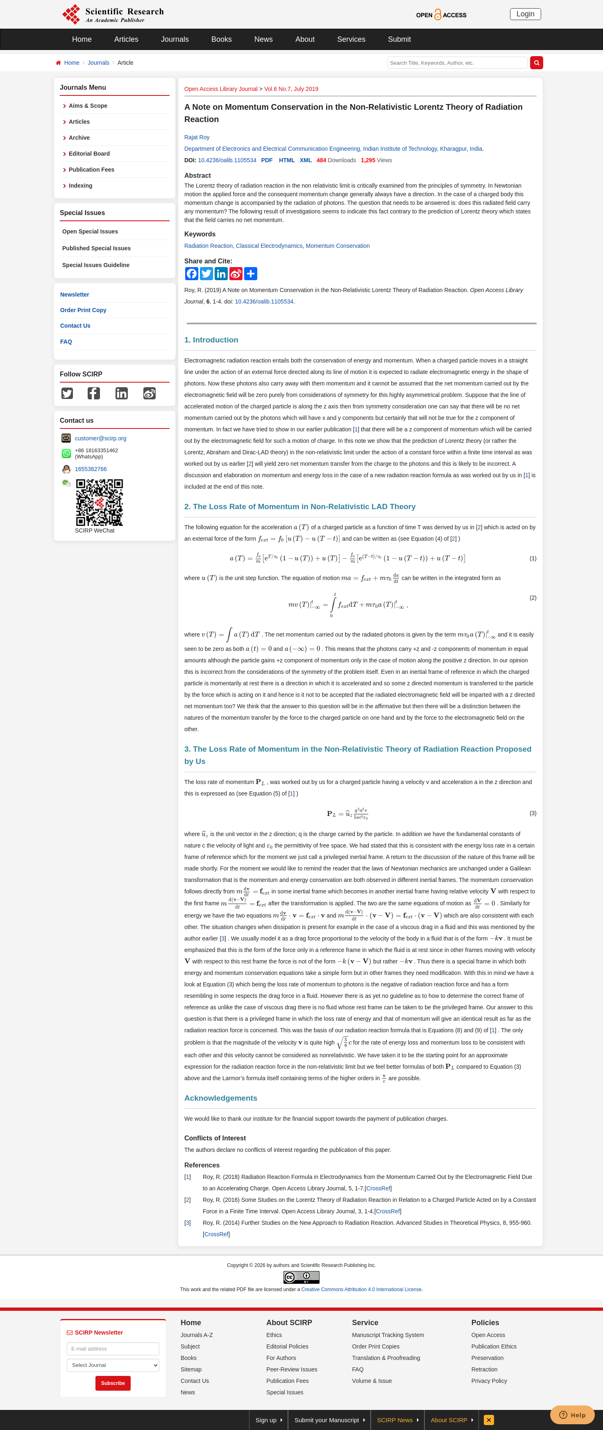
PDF (267, 160)
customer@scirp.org (100, 438)
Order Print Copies (376, 1346)
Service (365, 1323)
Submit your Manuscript (327, 1419)
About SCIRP (289, 1323)
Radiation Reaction (208, 245)
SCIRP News (395, 1419)
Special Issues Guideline (95, 265)
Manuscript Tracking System (388, 1335)
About (305, 39)
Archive (79, 137)
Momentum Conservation (338, 245)
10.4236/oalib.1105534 (227, 160)
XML (306, 160)
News (263, 39)
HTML (287, 160)
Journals (175, 39)
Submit (399, 39)
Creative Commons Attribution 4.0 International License (362, 1289)
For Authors (281, 1358)
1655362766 (91, 469)
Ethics (274, 1335)
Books (221, 39)
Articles (126, 39)
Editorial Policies (287, 1346)
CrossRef (378, 1188)
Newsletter (74, 294)
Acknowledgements (220, 1098)
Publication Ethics (494, 1346)
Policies (485, 1323)
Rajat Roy (196, 137)
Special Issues (284, 1392)
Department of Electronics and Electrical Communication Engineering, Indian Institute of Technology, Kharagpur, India (333, 148)
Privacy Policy (489, 1381)
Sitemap (191, 1369)
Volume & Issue (372, 1381)
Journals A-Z (197, 1335)
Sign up (266, 1419)
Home (82, 39)
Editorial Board (89, 153)
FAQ (66, 341)
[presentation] (302, 527)
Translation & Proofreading (386, 1358)
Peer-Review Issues (291, 1369)
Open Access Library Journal (221, 89)
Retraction (485, 1369)
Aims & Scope (88, 105)
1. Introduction (211, 339)
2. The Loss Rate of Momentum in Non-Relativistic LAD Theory (300, 506)
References (202, 1165)
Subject (190, 1346)
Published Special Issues (96, 248)
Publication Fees (91, 169)
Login (526, 14)
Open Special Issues (90, 231)
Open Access (489, 1335)
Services (351, 39)
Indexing (81, 185)
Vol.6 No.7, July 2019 (291, 89)
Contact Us (75, 325)
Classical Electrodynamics (269, 245)
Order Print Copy (83, 310)
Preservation (488, 1358)
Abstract (197, 175)
